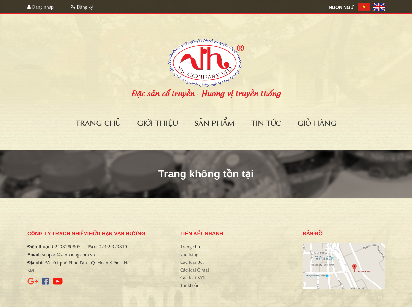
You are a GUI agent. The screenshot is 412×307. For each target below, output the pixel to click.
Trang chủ (98, 122)
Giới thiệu (157, 122)
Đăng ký (82, 6)
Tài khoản (190, 285)
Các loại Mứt (192, 277)
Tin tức (266, 122)
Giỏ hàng (317, 122)
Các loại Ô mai (194, 269)
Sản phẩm (214, 122)
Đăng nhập (41, 6)
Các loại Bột (192, 261)
